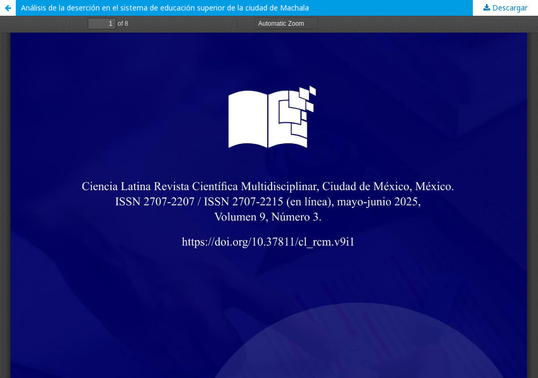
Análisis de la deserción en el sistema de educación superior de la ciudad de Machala (165, 8)
